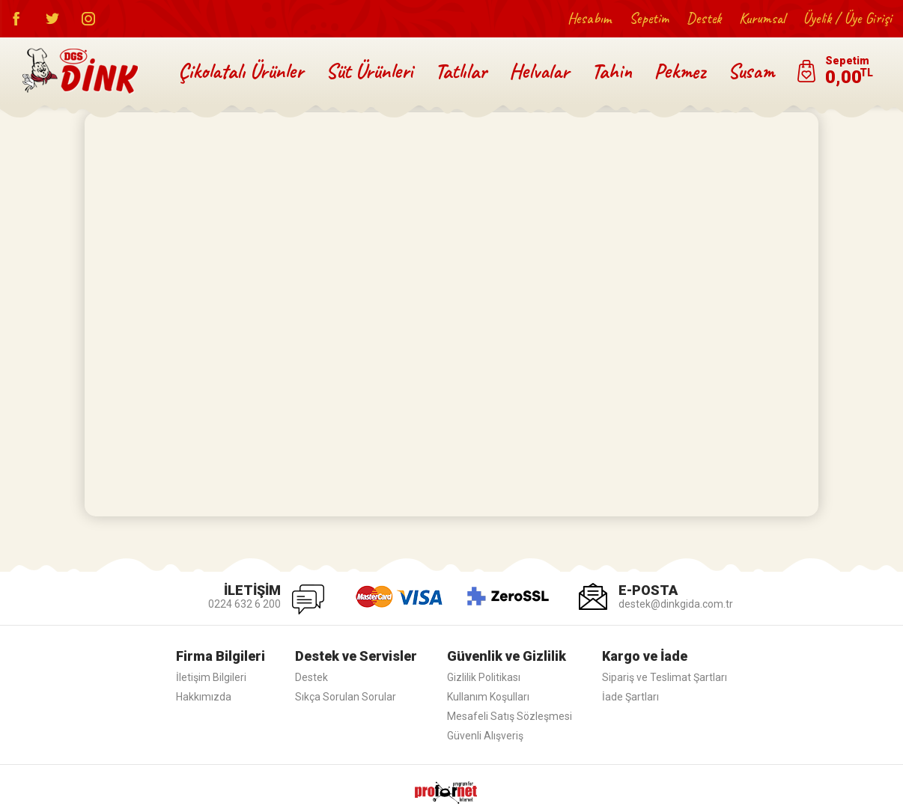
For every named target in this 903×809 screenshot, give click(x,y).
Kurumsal (762, 18)
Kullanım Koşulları (488, 697)
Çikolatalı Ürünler (240, 71)
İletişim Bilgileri (211, 677)
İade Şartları (630, 697)
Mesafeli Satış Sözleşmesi (509, 716)
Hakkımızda (203, 697)
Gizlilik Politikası (483, 677)
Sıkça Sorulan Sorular (345, 697)
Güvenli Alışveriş (485, 736)
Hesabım (589, 18)
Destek (704, 18)
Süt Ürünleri (369, 71)
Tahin (612, 71)
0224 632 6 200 (244, 604)
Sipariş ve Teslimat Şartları (664, 677)
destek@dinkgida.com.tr (675, 604)
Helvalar (539, 71)
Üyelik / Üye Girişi (847, 18)
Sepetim (649, 18)
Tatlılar (461, 71)
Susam (751, 71)
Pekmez (679, 71)
